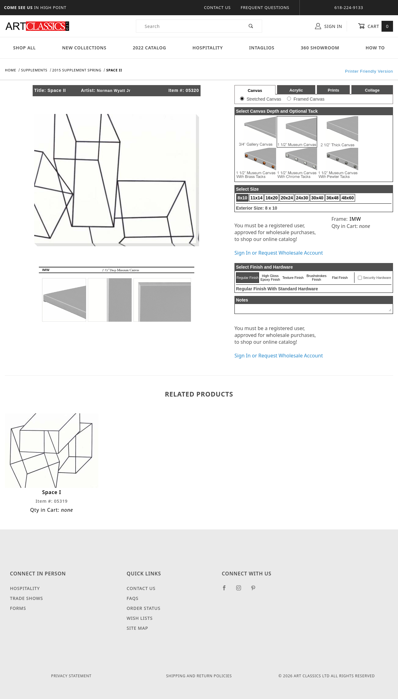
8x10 (242, 197)
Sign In (328, 26)
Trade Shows (26, 598)
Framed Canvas (309, 99)
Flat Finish (340, 277)
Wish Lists (140, 618)
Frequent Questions (265, 7)
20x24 (287, 197)
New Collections (84, 48)
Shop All (24, 48)
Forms (18, 608)
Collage (372, 90)
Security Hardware (377, 277)
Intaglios (261, 48)
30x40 (317, 197)
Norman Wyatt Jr (114, 91)
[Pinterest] (256, 590)
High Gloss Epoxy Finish (270, 277)
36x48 (332, 197)
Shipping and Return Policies (199, 676)
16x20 (272, 197)
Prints (333, 90)
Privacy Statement (71, 676)
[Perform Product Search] (251, 26)
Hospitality (207, 48)
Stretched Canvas (264, 99)
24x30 (302, 197)
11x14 (256, 197)
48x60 (348, 197)
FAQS (132, 598)
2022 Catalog (149, 48)
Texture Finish (292, 277)
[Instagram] (241, 590)
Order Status (143, 608)
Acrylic (296, 90)
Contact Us (217, 7)
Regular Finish (247, 277)
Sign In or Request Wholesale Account (278, 252)
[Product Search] (188, 26)
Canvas (255, 90)
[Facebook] (227, 590)
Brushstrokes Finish (316, 277)
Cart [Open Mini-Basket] (375, 26)
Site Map (137, 628)
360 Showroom (320, 48)
